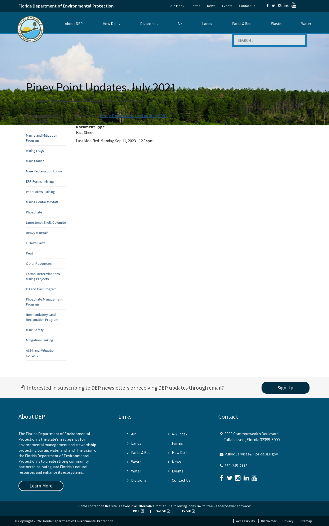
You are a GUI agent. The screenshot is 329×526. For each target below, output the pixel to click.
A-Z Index (177, 6)
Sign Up (285, 388)
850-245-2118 (236, 465)
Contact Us (247, 6)
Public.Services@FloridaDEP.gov (251, 454)
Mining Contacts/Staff (42, 202)
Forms (195, 6)
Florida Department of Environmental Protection (66, 6)
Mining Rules (35, 161)
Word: (163, 511)
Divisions (147, 23)
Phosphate (34, 212)
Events (227, 6)
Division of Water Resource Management (76, 100)
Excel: (188, 511)
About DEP (74, 23)
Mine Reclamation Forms (44, 171)
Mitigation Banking (39, 340)
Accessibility (245, 521)
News (211, 6)
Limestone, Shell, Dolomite (46, 222)
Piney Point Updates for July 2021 (133, 115)
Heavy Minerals (37, 232)
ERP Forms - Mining (40, 181)
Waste (276, 23)
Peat (29, 253)
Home (31, 100)
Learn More (40, 486)
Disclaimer (269, 521)
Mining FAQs (35, 150)
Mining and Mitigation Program (124, 100)
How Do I (110, 23)
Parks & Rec (241, 23)
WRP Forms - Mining (40, 191)
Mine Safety (35, 330)
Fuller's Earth (35, 243)
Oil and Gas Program (41, 289)
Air (180, 23)
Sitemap (306, 521)
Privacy (288, 521)
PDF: (138, 511)
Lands (207, 23)
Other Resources (39, 263)
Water (306, 23)
